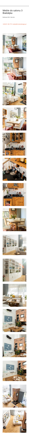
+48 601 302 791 (7, 24)
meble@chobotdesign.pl (19, 24)
